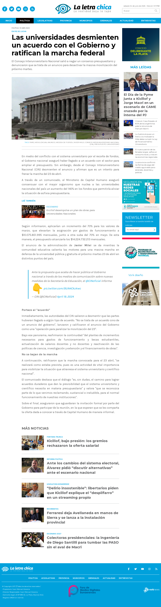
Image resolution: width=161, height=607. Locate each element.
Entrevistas (148, 20)
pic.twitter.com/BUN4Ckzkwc (62, 288)
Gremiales (106, 20)
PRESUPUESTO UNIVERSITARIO (106, 144)
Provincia (66, 20)
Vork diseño (135, 275)
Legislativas (45, 20)
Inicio (9, 20)
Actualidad (126, 20)
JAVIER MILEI (78, 142)
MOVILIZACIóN (41, 142)
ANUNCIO (51, 142)
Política (25, 20)
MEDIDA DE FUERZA (64, 142)
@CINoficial (93, 281)
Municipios (86, 20)
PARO (32, 142)
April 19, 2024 (65, 296)
